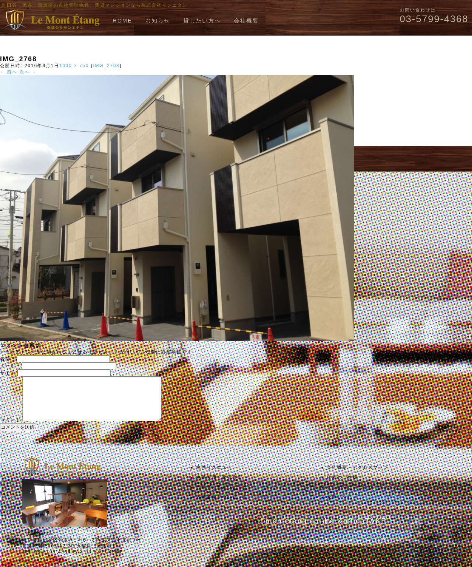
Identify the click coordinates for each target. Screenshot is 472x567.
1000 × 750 (74, 65)
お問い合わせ (342, 506)
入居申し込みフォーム (222, 496)
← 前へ (8, 72)
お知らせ (157, 20)
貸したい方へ (202, 20)
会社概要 (246, 20)
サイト (7, 373)
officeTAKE (364, 530)
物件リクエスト (214, 476)
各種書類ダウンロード (222, 506)
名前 (7, 359)
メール (10, 366)
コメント (10, 428)
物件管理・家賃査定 (219, 486)
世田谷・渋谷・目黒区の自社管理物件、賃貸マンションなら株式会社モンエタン (95, 5)
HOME (122, 20)
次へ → (28, 72)
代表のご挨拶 (342, 486)
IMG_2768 (106, 65)
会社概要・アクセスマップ (358, 476)
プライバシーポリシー (352, 496)
